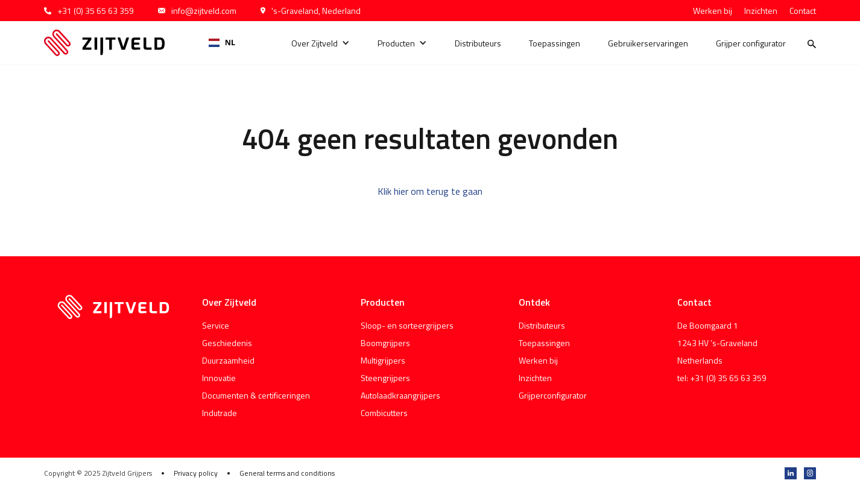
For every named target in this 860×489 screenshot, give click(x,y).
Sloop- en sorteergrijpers (407, 325)
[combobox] (221, 43)
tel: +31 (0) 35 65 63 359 (722, 377)
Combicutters (384, 412)
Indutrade (219, 412)
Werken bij (712, 10)
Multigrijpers (383, 360)
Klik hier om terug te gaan (430, 191)
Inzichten (760, 10)
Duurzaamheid (228, 360)
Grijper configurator (751, 43)
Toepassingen (554, 43)
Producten (396, 43)
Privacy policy (196, 473)
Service (215, 325)
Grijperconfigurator (553, 395)
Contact (802, 10)
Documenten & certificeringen (256, 395)
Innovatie (219, 377)
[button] (320, 43)
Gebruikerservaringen (648, 43)
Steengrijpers (385, 377)
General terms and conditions (287, 473)
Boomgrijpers (385, 342)
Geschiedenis (227, 342)
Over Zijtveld (314, 43)
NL (222, 42)
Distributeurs (478, 43)
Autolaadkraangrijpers (400, 395)
